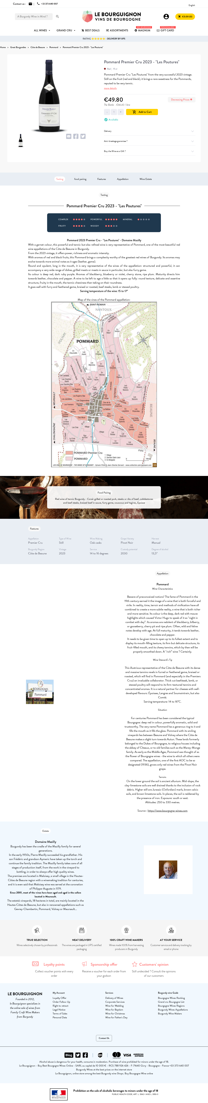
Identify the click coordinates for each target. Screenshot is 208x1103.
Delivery (149, 131)
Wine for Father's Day (116, 1017)
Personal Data (60, 1017)
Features (101, 179)
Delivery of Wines (114, 998)
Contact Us (104, 1038)
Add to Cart (142, 112)
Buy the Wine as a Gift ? (149, 151)
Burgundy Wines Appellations (173, 1010)
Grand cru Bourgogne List (171, 1002)
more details (110, 88)
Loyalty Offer (59, 998)
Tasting (59, 179)
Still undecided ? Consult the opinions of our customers (154, 973)
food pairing (80, 179)
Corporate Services (115, 1002)
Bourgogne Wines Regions (171, 1006)
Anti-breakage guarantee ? (149, 141)
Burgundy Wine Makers (170, 1014)
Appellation (123, 179)
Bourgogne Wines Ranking (171, 998)
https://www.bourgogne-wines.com (168, 810)
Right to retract (60, 1006)
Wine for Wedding (114, 1006)
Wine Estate (146, 179)
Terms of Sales (60, 1014)
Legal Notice (59, 1010)
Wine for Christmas (115, 1014)
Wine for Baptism (114, 1010)
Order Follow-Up (61, 1002)
